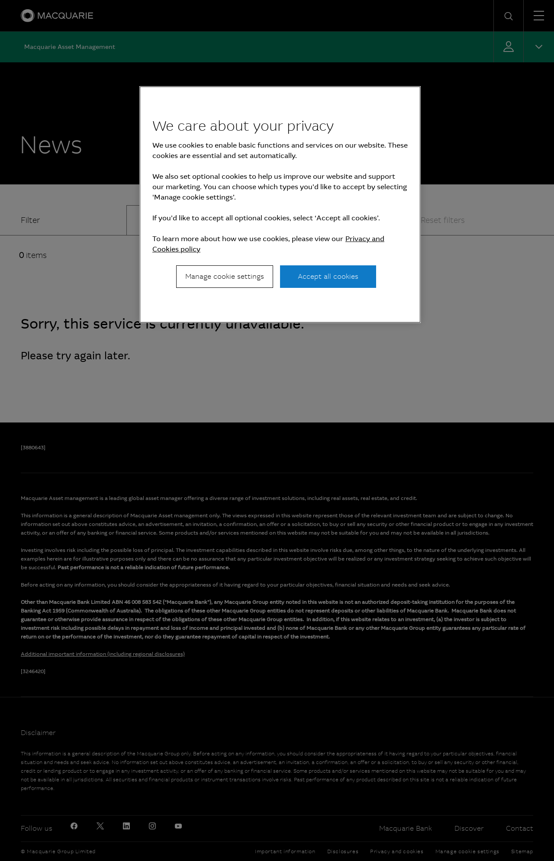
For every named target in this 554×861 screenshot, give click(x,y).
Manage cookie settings (224, 276)
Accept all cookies (328, 276)
